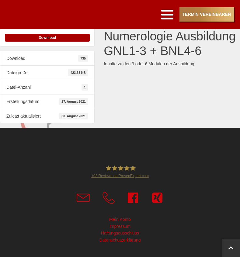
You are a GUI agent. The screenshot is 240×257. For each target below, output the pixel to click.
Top (234, 251)
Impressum (120, 226)
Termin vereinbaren (207, 14)
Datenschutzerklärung (120, 240)
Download (47, 38)
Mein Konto (120, 219)
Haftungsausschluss (120, 233)
